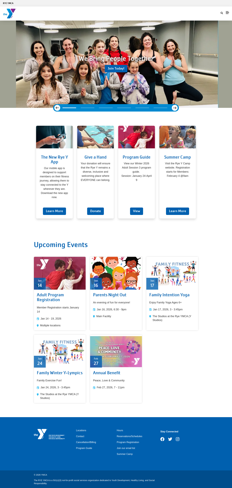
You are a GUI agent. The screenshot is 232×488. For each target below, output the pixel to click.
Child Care (97, 13)
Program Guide (84, 448)
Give (112, 13)
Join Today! (116, 68)
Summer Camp (125, 454)
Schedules (62, 13)
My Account (157, 13)
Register (212, 13)
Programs (80, 13)
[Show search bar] (169, 14)
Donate (95, 211)
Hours (120, 430)
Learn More (54, 211)
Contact (142, 13)
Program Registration (128, 442)
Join (47, 13)
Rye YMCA (8, 3)
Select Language (221, 3)
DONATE (224, 13)
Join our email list (126, 448)
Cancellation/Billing (86, 442)
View (136, 211)
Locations (81, 430)
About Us (126, 13)
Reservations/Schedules (129, 436)
